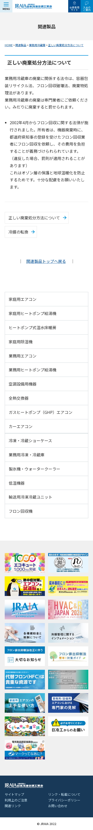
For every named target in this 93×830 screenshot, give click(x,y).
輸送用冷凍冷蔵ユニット (30, 497)
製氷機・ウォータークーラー (34, 469)
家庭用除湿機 (20, 342)
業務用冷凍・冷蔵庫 (26, 455)
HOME (9, 45)
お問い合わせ (57, 805)
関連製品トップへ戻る (46, 261)
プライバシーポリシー (64, 800)
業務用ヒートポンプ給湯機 (32, 370)
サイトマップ (14, 794)
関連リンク (13, 805)
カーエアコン (20, 426)
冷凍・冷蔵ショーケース (30, 440)
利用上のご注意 (16, 800)
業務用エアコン (22, 356)
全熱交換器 (19, 398)
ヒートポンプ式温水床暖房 (32, 327)
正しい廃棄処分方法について (66, 45)
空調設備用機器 (22, 384)
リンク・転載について (64, 794)
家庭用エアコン (22, 299)
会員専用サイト (74, 8)
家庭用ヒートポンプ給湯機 (32, 313)
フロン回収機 (20, 511)
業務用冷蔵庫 (37, 45)
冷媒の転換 (18, 232)
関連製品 (20, 45)
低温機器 (17, 483)
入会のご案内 (87, 8)
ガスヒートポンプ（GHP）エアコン (40, 412)
